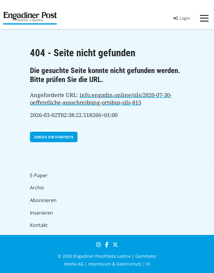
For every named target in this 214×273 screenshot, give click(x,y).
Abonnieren (43, 200)
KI (148, 264)
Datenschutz (129, 264)
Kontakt (39, 225)
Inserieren (41, 213)
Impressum (99, 264)
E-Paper (39, 175)
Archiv (37, 187)
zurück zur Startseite (53, 137)
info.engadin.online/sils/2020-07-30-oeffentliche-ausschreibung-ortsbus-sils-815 (101, 98)
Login (181, 18)
